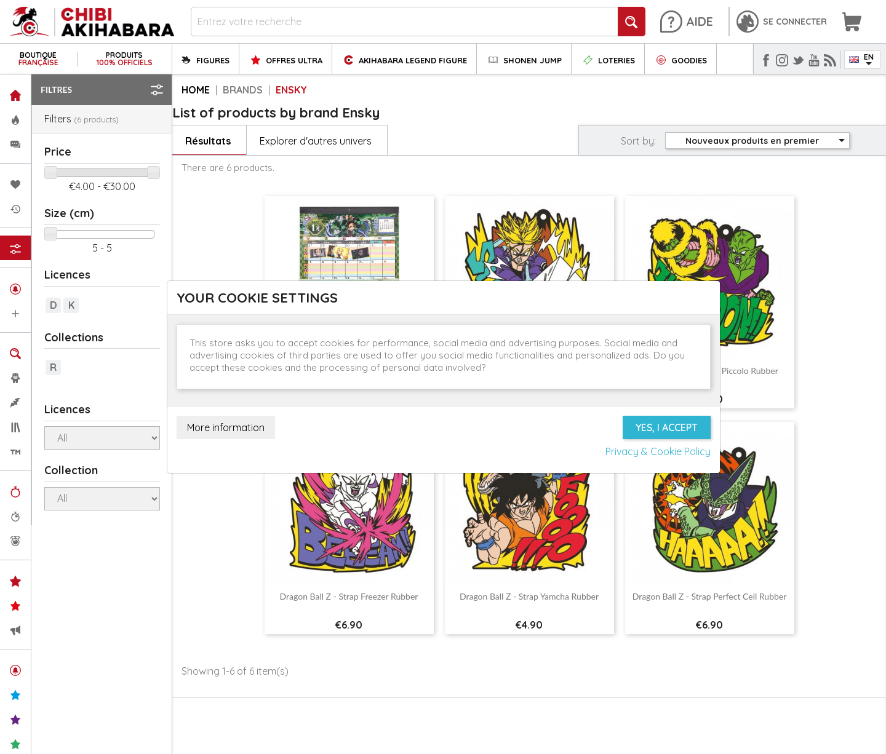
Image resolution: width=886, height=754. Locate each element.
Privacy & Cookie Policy (658, 451)
